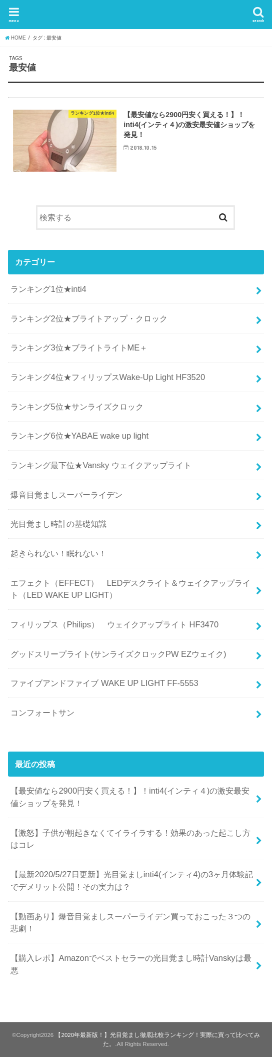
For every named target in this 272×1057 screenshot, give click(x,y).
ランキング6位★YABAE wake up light (79, 435)
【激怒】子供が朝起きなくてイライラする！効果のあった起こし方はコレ (130, 839)
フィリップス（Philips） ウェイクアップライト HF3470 (114, 624)
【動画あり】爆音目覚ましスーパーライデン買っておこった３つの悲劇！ (130, 922)
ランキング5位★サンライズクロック (76, 406)
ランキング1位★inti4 (48, 288)
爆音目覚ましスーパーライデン (66, 494)
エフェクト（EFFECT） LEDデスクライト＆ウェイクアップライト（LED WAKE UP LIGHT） (130, 589)
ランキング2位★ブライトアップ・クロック (88, 318)
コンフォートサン (42, 712)
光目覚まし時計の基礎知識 (58, 523)
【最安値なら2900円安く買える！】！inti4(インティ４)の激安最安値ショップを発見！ (130, 797)
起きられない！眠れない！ (58, 553)
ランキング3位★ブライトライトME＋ (79, 347)
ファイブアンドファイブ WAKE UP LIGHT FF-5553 (104, 682)
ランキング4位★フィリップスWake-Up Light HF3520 (107, 377)
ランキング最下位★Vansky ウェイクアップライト (100, 465)
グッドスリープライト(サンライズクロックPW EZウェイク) (118, 653)
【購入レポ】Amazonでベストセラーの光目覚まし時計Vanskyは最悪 (130, 964)
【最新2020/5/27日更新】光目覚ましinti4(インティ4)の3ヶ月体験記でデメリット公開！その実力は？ (131, 880)
